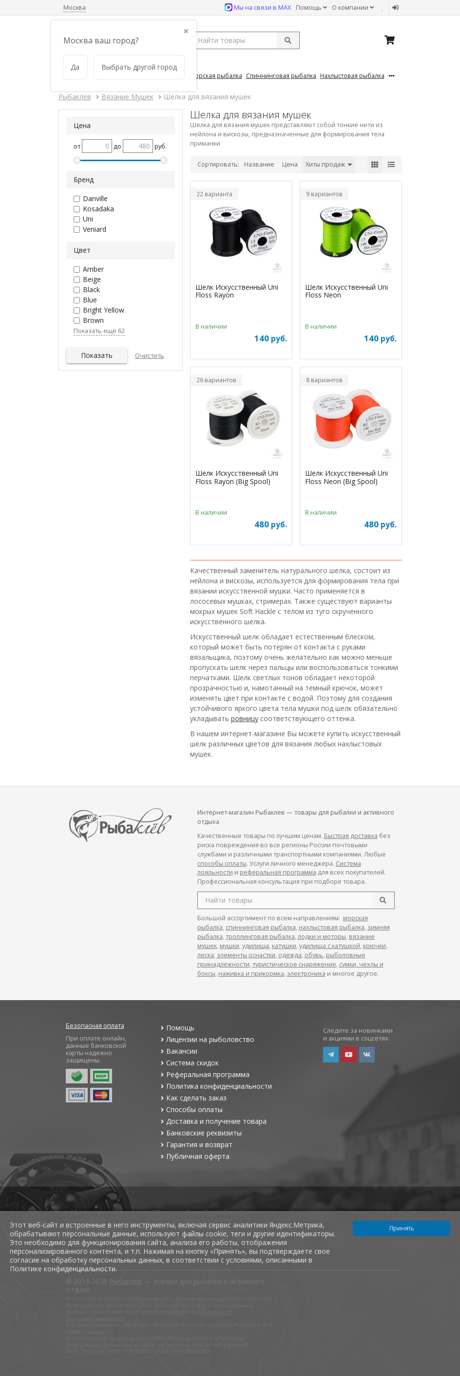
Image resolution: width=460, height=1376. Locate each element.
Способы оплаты (191, 1109)
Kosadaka (98, 208)
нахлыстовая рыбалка (331, 927)
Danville (95, 198)
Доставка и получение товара (213, 1121)
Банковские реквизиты (200, 1132)
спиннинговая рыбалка (261, 927)
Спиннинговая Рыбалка (281, 75)
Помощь (311, 7)
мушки (229, 946)
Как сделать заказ (193, 1097)
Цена (290, 164)
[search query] (245, 40)
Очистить (149, 356)
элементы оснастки (246, 955)
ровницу (244, 718)
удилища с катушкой (329, 946)
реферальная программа (278, 872)
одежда (290, 955)
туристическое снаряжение (294, 964)
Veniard (94, 229)
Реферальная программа (204, 1074)
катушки (284, 946)
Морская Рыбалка (216, 75)
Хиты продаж (329, 164)
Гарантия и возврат (195, 1144)
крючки (374, 946)
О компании (353, 7)
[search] (383, 900)
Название (259, 164)
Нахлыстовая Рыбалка (352, 75)
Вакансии (178, 1051)
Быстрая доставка (351, 836)
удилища (255, 946)
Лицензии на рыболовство (206, 1039)
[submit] (288, 40)
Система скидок (189, 1062)
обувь (314, 955)
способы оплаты (222, 863)
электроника (306, 973)
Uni (88, 218)
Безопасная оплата (95, 1026)
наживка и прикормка (251, 973)
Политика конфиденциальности (215, 1086)
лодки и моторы (322, 936)
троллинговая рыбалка (260, 936)
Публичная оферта (194, 1156)
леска (205, 955)
